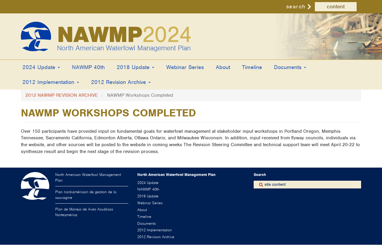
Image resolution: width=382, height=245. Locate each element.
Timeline (252, 67)
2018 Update (135, 67)
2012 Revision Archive (121, 82)
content (336, 6)
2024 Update (41, 67)
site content (275, 184)
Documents (290, 67)
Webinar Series (185, 67)
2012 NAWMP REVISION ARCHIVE (61, 95)
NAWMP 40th (88, 67)
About (223, 67)
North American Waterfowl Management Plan (124, 48)
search (296, 6)
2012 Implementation (50, 82)
